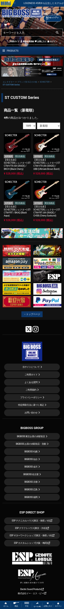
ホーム (5, 604)
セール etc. (37, 605)
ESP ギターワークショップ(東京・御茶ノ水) (32, 535)
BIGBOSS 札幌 (30, 451)
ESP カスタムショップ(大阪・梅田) (32, 543)
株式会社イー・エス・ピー (32, 593)
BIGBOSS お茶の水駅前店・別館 (31, 444)
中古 (27, 604)
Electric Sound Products (32, 589)
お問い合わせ (31, 412)
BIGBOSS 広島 (30, 489)
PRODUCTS (10, 50)
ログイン (52, 41)
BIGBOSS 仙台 (30, 459)
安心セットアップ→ (52, 18)
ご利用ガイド (13, 41)
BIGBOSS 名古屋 (31, 474)
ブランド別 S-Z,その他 (27, 82)
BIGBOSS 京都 (30, 481)
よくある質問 (31, 382)
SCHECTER (45, 82)
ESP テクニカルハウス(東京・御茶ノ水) (32, 520)
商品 (16, 604)
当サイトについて (31, 367)
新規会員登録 (27, 41)
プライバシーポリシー (31, 397)
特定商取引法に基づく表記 (31, 405)
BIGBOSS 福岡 (30, 497)
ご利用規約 (31, 389)
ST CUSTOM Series (11, 85)
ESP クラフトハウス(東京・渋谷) (32, 528)
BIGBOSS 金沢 (30, 466)
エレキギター (9, 82)
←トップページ (32, 314)
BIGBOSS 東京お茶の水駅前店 (31, 436)
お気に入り (40, 41)
